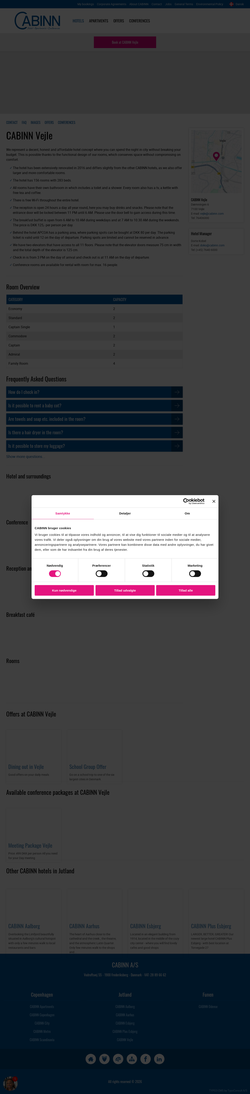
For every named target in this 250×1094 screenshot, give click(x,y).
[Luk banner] (213, 501)
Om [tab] (187, 513)
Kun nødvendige (64, 590)
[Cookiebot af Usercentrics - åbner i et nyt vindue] (189, 501)
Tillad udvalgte (125, 590)
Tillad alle (186, 590)
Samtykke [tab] (62, 513)
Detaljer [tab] (125, 513)
